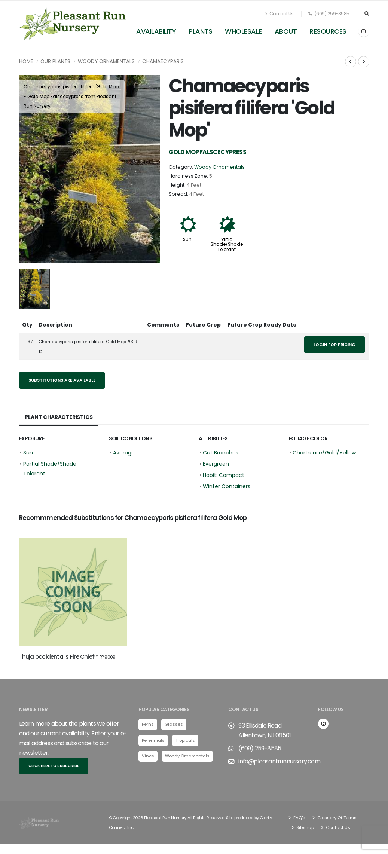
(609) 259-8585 (328, 13)
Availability (156, 31)
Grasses (174, 726)
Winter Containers (226, 486)
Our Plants (55, 61)
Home (26, 61)
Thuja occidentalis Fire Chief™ (67, 657)
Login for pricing (334, 345)
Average (124, 452)
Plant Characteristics (59, 417)
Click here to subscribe (53, 767)
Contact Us (279, 13)
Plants (200, 31)
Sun (187, 239)
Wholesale (243, 31)
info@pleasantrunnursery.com (279, 763)
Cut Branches (220, 452)
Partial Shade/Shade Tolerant (227, 244)
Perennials (153, 741)
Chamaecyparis (163, 61)
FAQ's (298, 819)
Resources (327, 31)
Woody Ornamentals (106, 61)
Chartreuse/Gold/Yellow (324, 452)
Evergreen (216, 464)
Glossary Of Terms (336, 819)
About (286, 31)
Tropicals (185, 741)
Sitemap (304, 829)
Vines (148, 757)
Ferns (148, 726)
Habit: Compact (223, 475)
